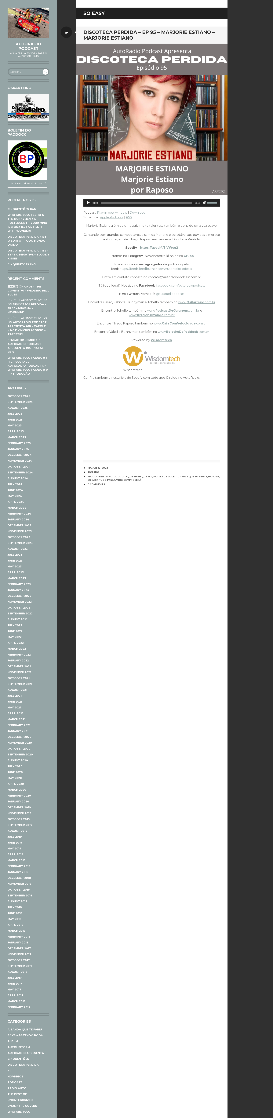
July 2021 (15, 695)
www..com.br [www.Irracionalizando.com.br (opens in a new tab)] (152, 315)
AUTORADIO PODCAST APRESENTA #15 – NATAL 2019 (26, 348)
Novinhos (15, 1076)
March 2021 (16, 719)
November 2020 (20, 742)
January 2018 (18, 942)
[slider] (146, 203)
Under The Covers (22, 1106)
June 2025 (15, 419)
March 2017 (17, 1001)
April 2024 (16, 502)
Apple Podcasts (111, 217)
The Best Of (17, 1094)
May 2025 (15, 425)
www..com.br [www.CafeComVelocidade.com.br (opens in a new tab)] (180, 323)
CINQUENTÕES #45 (22, 264)
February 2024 (19, 513)
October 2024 (19, 466)
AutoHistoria (19, 1047)
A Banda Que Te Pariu (25, 1029)
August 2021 (17, 690)
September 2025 (20, 402)
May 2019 (14, 848)
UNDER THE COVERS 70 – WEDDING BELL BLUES (28, 290)
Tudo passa (107, 480)
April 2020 (16, 784)
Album (13, 1041)
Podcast (15, 1082)
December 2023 (19, 525)
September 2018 (20, 895)
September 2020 (20, 754)
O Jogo (119, 476)
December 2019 (19, 807)
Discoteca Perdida (23, 1064)
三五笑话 (13, 286)
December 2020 (19, 737)
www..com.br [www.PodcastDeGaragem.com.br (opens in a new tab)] (173, 310)
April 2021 (15, 713)
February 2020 (19, 795)
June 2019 (15, 842)
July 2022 (15, 625)
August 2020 (18, 760)
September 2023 (20, 543)
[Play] (88, 203)
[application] (151, 203)
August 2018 (17, 901)
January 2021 (18, 731)
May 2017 (14, 989)
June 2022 (15, 631)
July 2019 (15, 836)
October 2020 (19, 748)
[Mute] (204, 203)
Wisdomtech (161, 340)
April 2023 (16, 572)
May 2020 (15, 778)
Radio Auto (17, 1088)
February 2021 (19, 725)
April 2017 (15, 995)
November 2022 (20, 601)
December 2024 (20, 455)
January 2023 (18, 590)
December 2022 (19, 596)
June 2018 (15, 913)
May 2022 (15, 637)
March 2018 (17, 930)
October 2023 (19, 537)
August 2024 (18, 478)
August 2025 (18, 408)
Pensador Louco (21, 340)
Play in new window (112, 212)
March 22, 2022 (98, 467)
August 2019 (17, 831)
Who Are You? (19, 1111)
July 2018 (15, 907)
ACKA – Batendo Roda (25, 1035)
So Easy (93, 480)
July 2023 (15, 554)
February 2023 (19, 584)
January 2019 (18, 872)
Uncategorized (20, 1100)
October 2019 (19, 819)
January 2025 (18, 449)
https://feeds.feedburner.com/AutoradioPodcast (155, 269)
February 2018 (19, 936)
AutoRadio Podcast (28, 46)
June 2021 (15, 701)
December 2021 (19, 666)
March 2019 (17, 860)
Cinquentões (18, 1059)
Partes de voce (164, 476)
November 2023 (20, 531)
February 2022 (19, 654)
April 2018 (15, 925)
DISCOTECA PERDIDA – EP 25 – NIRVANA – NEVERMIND (27, 308)
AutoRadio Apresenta (26, 1053)
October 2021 (19, 678)
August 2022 (18, 619)
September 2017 (20, 966)
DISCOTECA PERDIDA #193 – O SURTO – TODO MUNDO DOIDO (28, 240)
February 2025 (19, 443)
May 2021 (14, 707)
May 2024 (15, 496)
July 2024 (15, 484)
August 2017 (17, 972)
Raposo (213, 476)
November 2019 (19, 813)
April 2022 (16, 643)
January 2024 (18, 519)
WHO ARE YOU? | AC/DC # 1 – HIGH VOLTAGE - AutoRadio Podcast (28, 361)
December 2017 (19, 948)
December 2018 (19, 878)
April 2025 (16, 431)
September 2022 (20, 613)
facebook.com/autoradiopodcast (180, 285)
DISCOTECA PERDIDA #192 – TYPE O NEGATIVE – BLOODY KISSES (28, 254)
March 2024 (17, 507)
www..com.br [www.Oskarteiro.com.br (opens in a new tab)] (196, 302)
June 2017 (15, 983)
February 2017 (19, 1007)
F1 (9, 1070)
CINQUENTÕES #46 (22, 209)
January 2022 (18, 660)
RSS (129, 217)
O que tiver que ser (138, 476)
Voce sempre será (128, 480)
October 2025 (19, 396)
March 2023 (17, 578)
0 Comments (96, 484)
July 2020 (15, 766)
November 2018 (19, 883)
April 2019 (15, 854)
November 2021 (19, 672)
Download (137, 212)
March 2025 (17, 437)
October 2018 (19, 889)
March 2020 (17, 789)
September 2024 (20, 472)
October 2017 (19, 960)
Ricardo (93, 472)
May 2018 (14, 919)
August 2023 (18, 549)
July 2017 (15, 977)
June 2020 (15, 772)
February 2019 (19, 866)
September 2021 (20, 684)
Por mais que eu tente (191, 476)
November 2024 (20, 460)
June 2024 (15, 490)
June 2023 (15, 560)
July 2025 (15, 413)
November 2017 (19, 954)
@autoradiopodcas (170, 294)
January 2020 (18, 801)
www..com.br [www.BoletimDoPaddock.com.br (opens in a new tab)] (183, 332)
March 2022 (17, 648)
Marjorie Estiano (100, 476)
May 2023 (15, 566)
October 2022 (19, 607)
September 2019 (20, 825)
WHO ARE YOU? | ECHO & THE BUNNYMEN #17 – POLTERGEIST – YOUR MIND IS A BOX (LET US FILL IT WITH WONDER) (27, 223)
